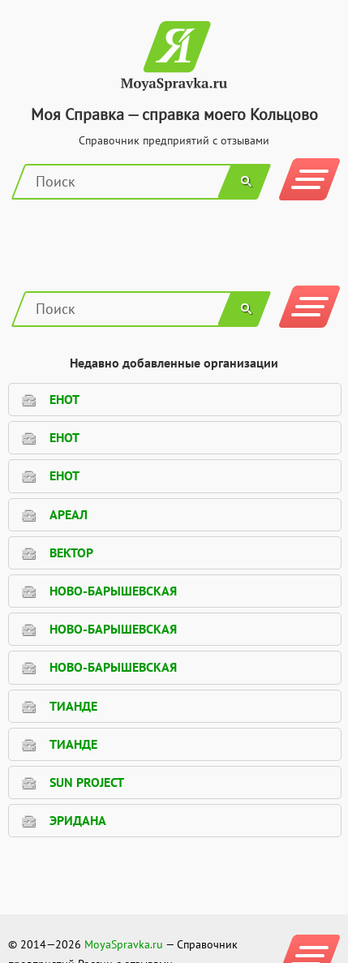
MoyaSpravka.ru (123, 944)
